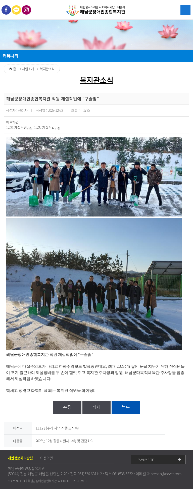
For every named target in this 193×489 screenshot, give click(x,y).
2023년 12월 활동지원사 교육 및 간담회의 (64, 440)
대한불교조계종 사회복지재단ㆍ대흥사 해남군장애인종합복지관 (96, 10)
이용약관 (46, 457)
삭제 (96, 407)
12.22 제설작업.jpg (47, 127)
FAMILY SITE (145, 459)
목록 (126, 407)
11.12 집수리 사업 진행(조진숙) (57, 427)
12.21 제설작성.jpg (19, 127)
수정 (67, 407)
